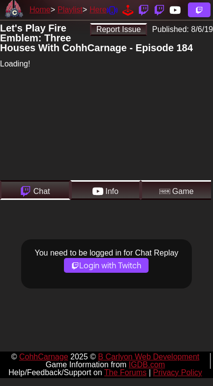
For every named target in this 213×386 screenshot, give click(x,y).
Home (40, 9)
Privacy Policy (177, 372)
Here (98, 9)
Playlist (70, 9)
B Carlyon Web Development (148, 357)
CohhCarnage (43, 357)
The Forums (125, 372)
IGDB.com (147, 364)
